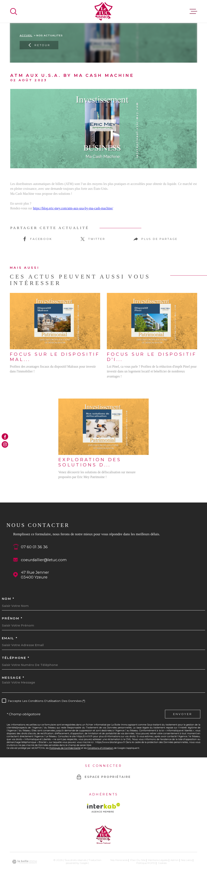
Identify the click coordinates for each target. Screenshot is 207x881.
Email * (10, 638)
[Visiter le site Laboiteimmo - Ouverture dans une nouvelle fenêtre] (24, 862)
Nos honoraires (119, 860)
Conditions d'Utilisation (100, 748)
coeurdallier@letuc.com (44, 559)
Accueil (26, 35)
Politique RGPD (145, 863)
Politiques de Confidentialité (64, 748)
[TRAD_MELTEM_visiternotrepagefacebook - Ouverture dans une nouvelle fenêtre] (5, 436)
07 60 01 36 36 (34, 546)
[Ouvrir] (13, 11)
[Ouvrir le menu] (193, 11)
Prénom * (12, 618)
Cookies (162, 863)
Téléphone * (15, 657)
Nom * (8, 598)
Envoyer (182, 714)
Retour (39, 45)
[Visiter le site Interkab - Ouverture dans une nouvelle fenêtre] (103, 808)
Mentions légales (158, 860)
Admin (174, 860)
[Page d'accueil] (104, 11)
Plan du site (137, 860)
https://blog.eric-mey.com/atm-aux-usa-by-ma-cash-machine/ (73, 208)
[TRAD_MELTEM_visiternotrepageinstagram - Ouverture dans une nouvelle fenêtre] (5, 444)
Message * (13, 677)
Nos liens (186, 860)
